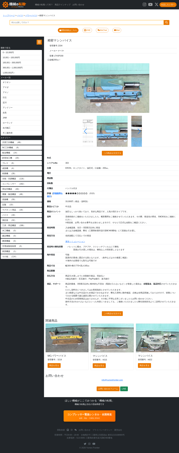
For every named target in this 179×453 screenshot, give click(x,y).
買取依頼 (61, 430)
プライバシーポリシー (102, 430)
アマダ (6, 87)
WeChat (102, 30)
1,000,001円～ (9, 73)
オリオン (7, 82)
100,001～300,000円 (12, 63)
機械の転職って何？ (44, 5)
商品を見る (54, 365)
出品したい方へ (168, 5)
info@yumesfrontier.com (112, 380)
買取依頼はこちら (68, 30)
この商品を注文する (112, 153)
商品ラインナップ (63, 5)
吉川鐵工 (7, 128)
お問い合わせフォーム (108, 389)
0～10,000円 (8, 52)
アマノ (6, 92)
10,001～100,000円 (11, 57)
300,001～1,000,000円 (13, 68)
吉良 (5, 113)
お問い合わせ (78, 5)
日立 (5, 97)
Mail (117, 30)
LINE (87, 30)
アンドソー (8, 108)
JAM (5, 118)
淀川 (5, 102)
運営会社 (118, 430)
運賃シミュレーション (75, 242)
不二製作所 (8, 133)
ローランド (8, 123)
